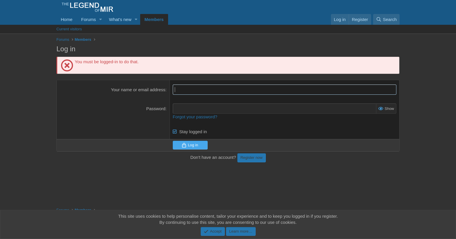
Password (155, 108)
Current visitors (69, 29)
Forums (88, 19)
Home (66, 19)
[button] (101, 19)
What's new (120, 19)
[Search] (386, 19)
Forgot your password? (195, 116)
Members (154, 19)
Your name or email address (138, 89)
